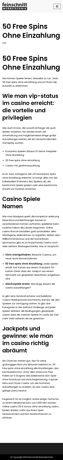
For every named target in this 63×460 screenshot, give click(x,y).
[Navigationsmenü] (57, 6)
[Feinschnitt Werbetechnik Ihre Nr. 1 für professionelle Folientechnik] (15, 6)
